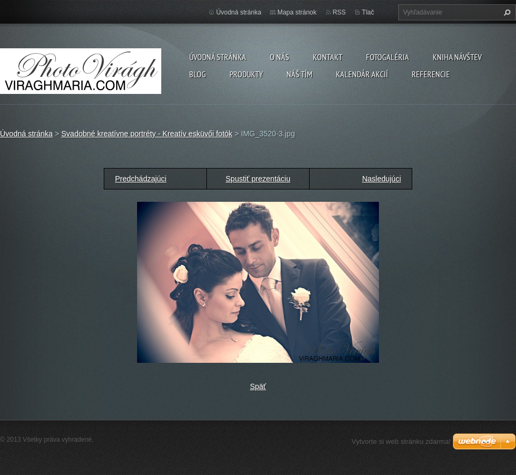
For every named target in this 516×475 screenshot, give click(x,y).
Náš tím (299, 74)
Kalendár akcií (362, 74)
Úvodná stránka (217, 57)
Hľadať (506, 12)
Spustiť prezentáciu (258, 178)
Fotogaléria (387, 57)
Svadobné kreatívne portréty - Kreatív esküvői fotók (146, 133)
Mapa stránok (297, 12)
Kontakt (327, 57)
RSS (339, 12)
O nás (279, 57)
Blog (197, 74)
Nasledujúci (381, 178)
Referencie (431, 74)
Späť (258, 386)
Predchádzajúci (141, 178)
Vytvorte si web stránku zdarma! (401, 441)
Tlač (368, 12)
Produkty (246, 74)
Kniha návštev (457, 57)
